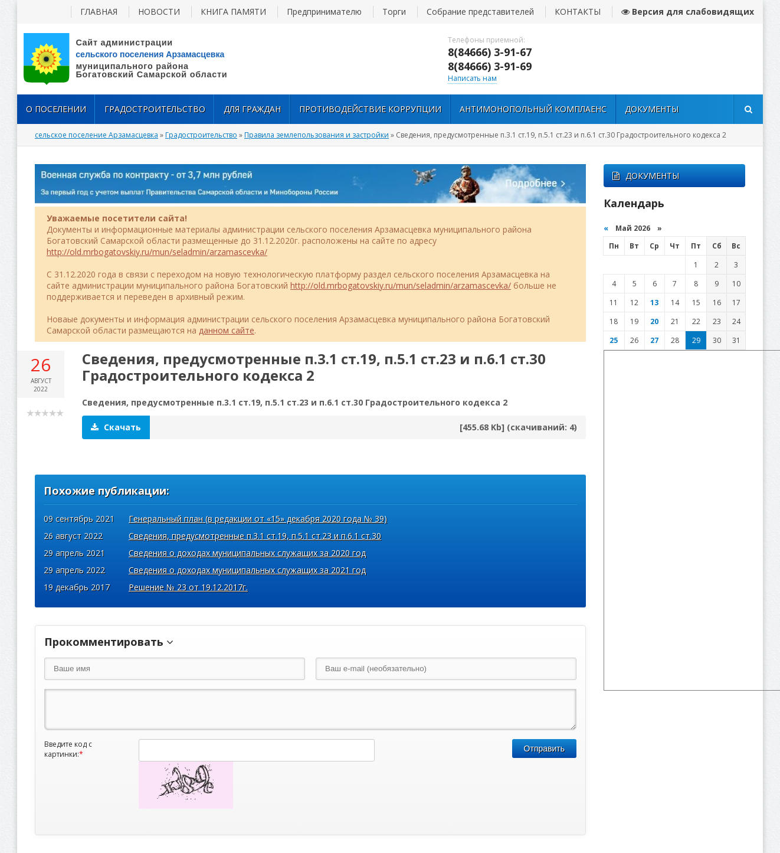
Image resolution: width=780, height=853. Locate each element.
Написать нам (472, 78)
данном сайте (226, 330)
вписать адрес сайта (135, 59)
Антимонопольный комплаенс (533, 109)
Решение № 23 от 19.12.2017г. (188, 587)
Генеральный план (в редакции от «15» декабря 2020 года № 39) (258, 518)
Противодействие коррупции (370, 109)
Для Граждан (252, 109)
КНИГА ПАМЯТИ (233, 11)
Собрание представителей (480, 11)
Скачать (116, 427)
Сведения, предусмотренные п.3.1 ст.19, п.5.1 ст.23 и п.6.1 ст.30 (255, 535)
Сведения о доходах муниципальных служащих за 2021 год (247, 570)
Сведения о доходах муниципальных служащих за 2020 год (247, 552)
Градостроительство (154, 109)
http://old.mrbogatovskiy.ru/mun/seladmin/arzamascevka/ (157, 251)
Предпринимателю (324, 11)
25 (613, 340)
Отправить (544, 748)
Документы (652, 109)
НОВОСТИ (159, 11)
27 (654, 340)
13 (654, 303)
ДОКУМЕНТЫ (645, 175)
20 (654, 321)
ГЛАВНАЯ (98, 11)
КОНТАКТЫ (578, 11)
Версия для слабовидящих (687, 11)
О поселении (56, 109)
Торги (394, 11)
